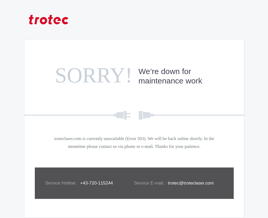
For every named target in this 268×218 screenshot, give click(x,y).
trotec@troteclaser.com (191, 183)
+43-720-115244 (96, 183)
